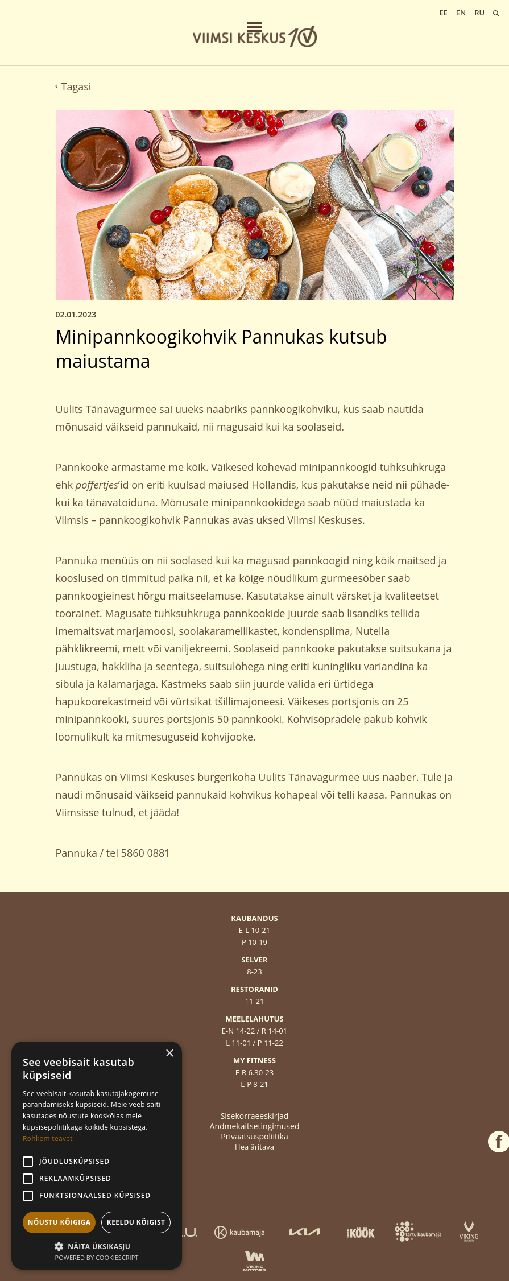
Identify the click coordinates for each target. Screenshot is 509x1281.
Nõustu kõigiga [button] (59, 1222)
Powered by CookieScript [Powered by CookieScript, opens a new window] (97, 1257)
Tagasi (74, 86)
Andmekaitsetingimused (255, 1126)
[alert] (96, 1156)
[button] (97, 1245)
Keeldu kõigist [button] (136, 1222)
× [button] (169, 1053)
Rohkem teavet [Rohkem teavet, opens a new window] (48, 1138)
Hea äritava (254, 1147)
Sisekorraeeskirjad (255, 1115)
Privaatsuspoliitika (254, 1136)
